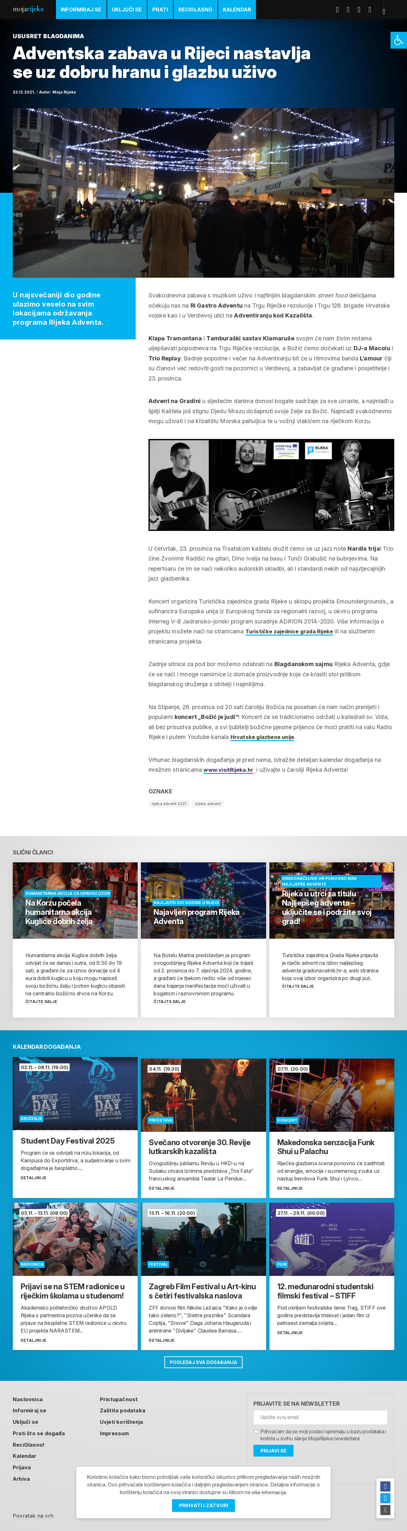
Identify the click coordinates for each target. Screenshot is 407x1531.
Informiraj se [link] (81, 9)
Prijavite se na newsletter (296, 1401)
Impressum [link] (119, 1431)
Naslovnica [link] (29, 1397)
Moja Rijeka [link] (64, 92)
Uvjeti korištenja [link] (126, 1419)
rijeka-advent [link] (208, 803)
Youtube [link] (363, 9)
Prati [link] (160, 9)
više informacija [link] (268, 1492)
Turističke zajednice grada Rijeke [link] (293, 631)
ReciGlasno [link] (195, 9)
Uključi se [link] (127, 9)
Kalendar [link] (237, 9)
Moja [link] (28, 8)
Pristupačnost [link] (123, 1397)
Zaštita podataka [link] (127, 1408)
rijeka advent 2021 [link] (169, 803)
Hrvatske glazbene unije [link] (265, 737)
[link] (398, 40)
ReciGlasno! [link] (30, 1442)
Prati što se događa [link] (40, 1431)
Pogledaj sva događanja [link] (203, 1359)
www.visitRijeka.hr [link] (230, 769)
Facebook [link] (341, 9)
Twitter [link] (352, 9)
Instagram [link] (373, 9)
